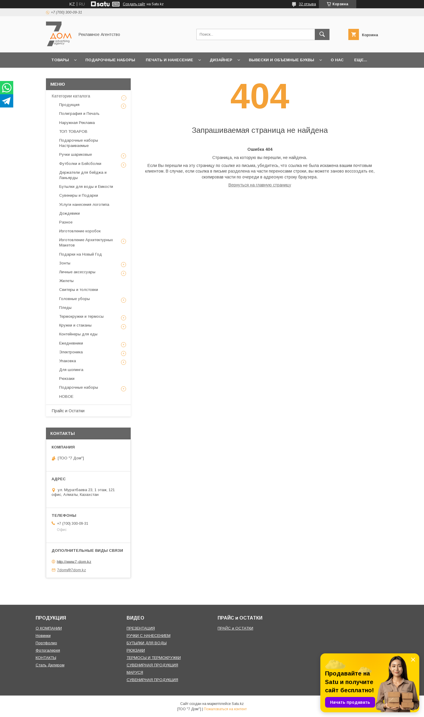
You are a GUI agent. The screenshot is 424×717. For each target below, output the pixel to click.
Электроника (71, 352)
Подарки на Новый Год (80, 254)
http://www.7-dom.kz (74, 561)
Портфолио (46, 643)
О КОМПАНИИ (49, 628)
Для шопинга (71, 369)
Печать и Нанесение (169, 60)
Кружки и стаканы (75, 325)
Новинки (43, 635)
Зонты (64, 263)
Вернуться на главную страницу (259, 185)
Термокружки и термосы (81, 316)
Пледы (65, 307)
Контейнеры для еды (78, 334)
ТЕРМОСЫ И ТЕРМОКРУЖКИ (154, 657)
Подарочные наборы (110, 60)
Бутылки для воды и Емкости (86, 186)
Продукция (69, 104)
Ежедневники (71, 343)
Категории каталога (71, 96)
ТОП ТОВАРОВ (73, 131)
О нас (337, 60)
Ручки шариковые (75, 154)
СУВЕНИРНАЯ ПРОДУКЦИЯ (152, 665)
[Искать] (322, 34)
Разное (65, 222)
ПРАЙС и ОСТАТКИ (235, 628)
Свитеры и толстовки (78, 289)
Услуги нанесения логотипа (84, 204)
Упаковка (67, 361)
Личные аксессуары (77, 272)
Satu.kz (238, 704)
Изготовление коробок (80, 231)
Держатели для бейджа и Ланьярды (83, 175)
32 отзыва (307, 4)
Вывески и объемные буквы (281, 60)
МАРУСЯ (135, 672)
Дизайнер (221, 60)
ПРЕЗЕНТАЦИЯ (141, 628)
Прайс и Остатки (68, 410)
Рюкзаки (66, 378)
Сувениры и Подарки (78, 195)
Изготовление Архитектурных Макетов (86, 242)
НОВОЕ (66, 396)
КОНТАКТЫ (46, 657)
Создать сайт (134, 4)
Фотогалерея (48, 650)
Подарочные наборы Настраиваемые (78, 143)
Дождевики (69, 213)
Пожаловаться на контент (225, 709)
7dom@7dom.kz (71, 570)
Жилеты (66, 281)
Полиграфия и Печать (79, 113)
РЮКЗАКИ (136, 650)
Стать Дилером (50, 665)
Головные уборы (74, 299)
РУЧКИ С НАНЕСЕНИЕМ (148, 635)
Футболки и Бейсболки (80, 163)
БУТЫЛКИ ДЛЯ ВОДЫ (147, 643)
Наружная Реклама (77, 122)
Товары (60, 60)
